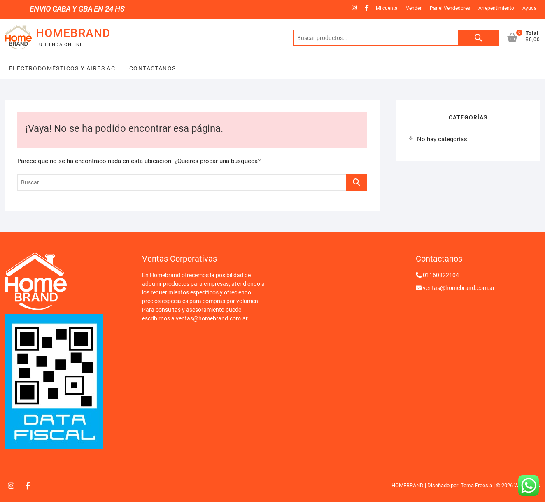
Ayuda (529, 8)
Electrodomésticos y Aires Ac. (63, 68)
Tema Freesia (476, 485)
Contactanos (152, 68)
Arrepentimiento (496, 8)
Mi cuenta (387, 8)
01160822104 (441, 275)
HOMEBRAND (73, 33)
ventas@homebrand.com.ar (212, 318)
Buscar (478, 38)
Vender (414, 8)
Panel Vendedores (450, 8)
